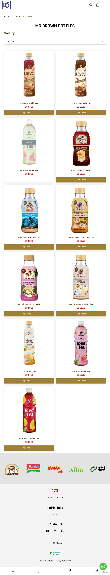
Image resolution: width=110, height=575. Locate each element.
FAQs (55, 514)
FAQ (69, 560)
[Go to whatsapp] (103, 566)
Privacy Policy (61, 560)
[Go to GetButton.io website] (103, 572)
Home (7, 16)
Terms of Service (46, 560)
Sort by (9, 33)
